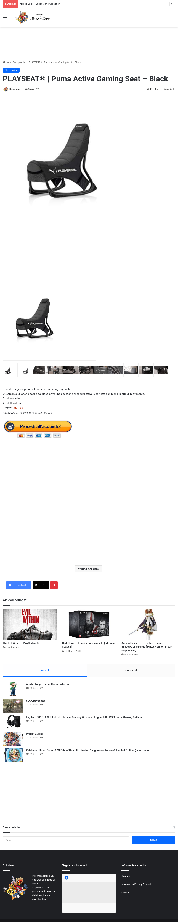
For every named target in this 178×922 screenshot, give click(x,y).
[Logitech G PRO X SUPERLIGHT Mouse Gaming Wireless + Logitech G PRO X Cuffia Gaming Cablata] (13, 722)
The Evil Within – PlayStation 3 (21, 643)
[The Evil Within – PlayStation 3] (30, 624)
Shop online (20, 62)
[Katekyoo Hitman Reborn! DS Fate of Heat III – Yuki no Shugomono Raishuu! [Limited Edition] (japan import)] (13, 755)
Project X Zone (34, 733)
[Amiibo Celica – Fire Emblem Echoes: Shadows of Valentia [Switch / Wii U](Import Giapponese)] (148, 624)
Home (7, 62)
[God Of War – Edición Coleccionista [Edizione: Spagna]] (89, 624)
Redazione (14, 89)
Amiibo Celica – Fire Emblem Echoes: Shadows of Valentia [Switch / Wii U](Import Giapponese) (146, 647)
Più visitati (131, 670)
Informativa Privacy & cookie (136, 884)
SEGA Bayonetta (35, 700)
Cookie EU (126, 892)
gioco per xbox (89, 569)
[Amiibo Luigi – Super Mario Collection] (13, 689)
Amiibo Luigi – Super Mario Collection (40, 3)
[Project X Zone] (13, 739)
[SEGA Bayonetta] (13, 706)
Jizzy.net (40, 915)
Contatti (125, 876)
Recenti (45, 670)
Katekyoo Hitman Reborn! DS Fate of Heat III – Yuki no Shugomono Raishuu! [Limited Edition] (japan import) (89, 750)
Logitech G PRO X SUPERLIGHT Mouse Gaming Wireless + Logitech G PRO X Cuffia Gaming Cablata (84, 717)
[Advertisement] (89, 47)
